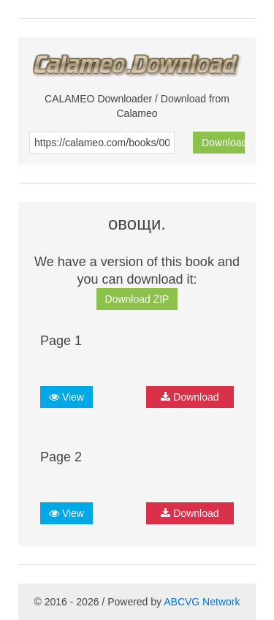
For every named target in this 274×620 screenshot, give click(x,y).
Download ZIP (137, 299)
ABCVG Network (202, 602)
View (66, 397)
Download (223, 142)
